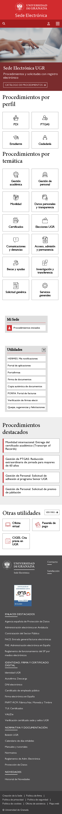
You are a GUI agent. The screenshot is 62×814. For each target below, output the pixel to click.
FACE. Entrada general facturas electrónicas (28, 639)
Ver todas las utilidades (52, 512)
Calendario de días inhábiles (19, 741)
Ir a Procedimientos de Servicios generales (45, 290)
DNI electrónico (13, 684)
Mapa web (54, 804)
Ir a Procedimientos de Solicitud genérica (16, 290)
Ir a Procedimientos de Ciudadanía (45, 140)
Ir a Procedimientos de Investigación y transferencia (45, 267)
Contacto (52, 562)
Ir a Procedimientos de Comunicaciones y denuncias (16, 244)
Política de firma (34, 796)
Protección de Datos (16, 764)
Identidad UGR (13, 672)
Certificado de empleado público (22, 690)
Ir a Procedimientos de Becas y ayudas (16, 267)
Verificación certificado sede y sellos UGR (27, 720)
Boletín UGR (11, 735)
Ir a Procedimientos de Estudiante (16, 140)
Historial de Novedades (17, 779)
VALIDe (9, 714)
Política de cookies (11, 804)
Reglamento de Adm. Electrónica (22, 758)
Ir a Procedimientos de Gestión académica (16, 179)
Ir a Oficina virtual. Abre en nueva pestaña (16, 525)
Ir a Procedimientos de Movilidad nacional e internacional (16, 202)
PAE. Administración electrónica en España (27, 645)
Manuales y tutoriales (16, 746)
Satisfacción (53, 571)
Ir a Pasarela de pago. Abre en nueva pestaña (45, 525)
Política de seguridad (37, 800)
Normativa (11, 752)
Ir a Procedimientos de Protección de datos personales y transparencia (45, 202)
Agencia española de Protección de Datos (27, 621)
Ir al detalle (31, 446)
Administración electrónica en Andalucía (26, 627)
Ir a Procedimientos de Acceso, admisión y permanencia (45, 244)
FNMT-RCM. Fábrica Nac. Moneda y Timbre (28, 702)
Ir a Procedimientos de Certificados (16, 223)
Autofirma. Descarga (16, 678)
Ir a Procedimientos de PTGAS (45, 120)
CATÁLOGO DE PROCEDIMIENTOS (24, 85)
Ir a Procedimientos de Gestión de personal (45, 179)
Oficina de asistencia (35, 804)
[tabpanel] (31, 59)
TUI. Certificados (14, 708)
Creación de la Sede (12, 796)
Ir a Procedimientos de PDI (16, 120)
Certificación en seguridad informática (23, 595)
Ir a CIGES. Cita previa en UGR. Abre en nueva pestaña (16, 541)
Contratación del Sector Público (22, 633)
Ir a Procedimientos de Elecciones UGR (45, 223)
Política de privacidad (12, 800)
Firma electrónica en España (20, 696)
